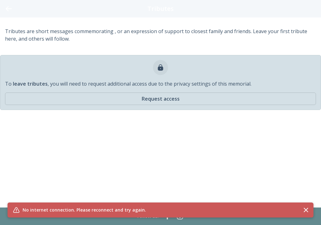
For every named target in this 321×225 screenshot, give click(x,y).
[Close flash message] (306, 210)
